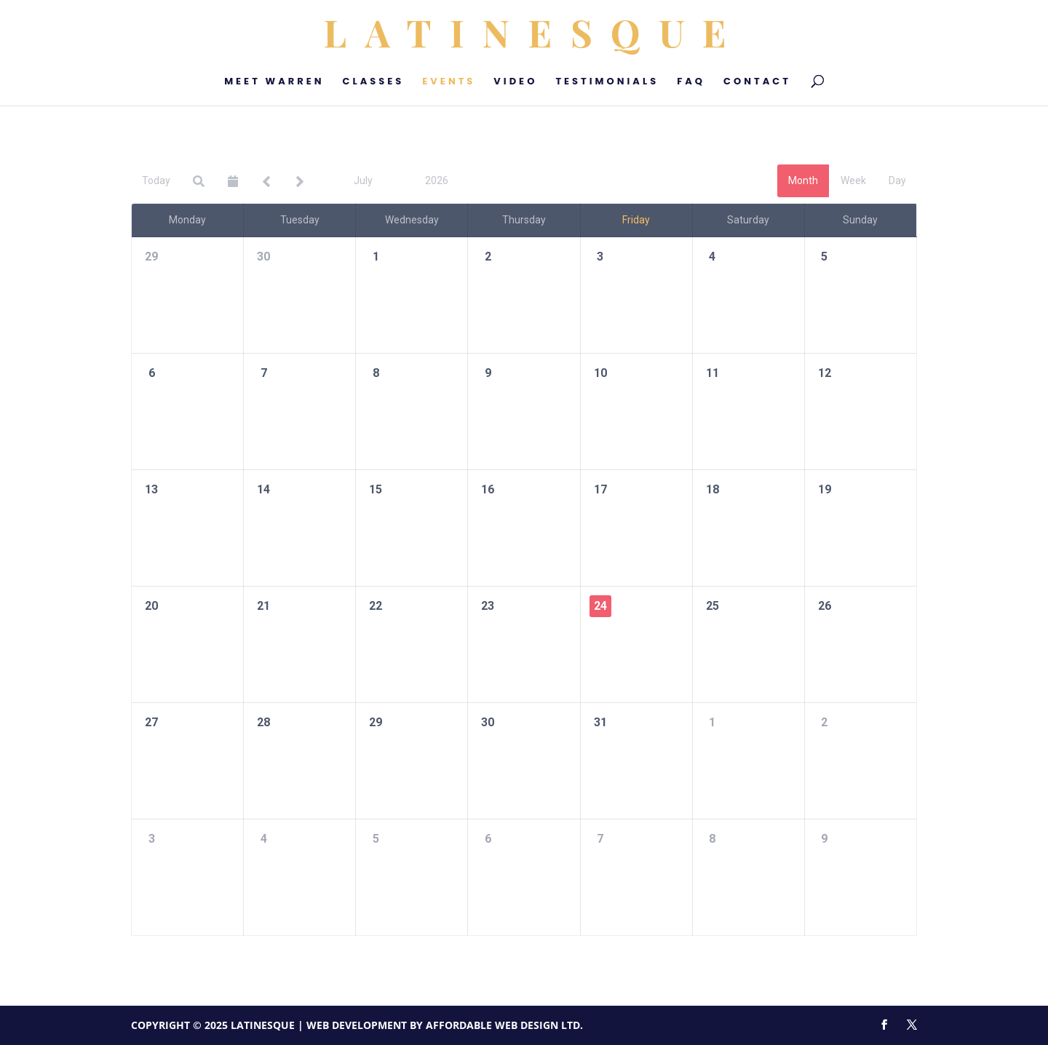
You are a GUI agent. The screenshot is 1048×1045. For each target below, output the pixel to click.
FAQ (691, 82)
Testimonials (607, 82)
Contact (757, 82)
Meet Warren (274, 82)
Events (448, 82)
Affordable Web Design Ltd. (504, 1025)
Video (515, 82)
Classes (374, 82)
